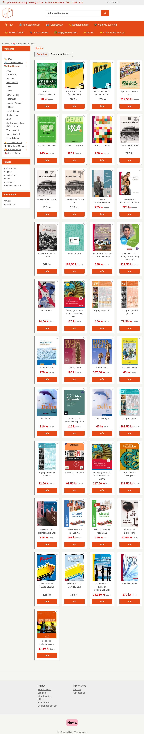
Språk (9, 119)
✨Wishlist (88, 32)
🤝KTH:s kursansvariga (112, 32)
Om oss (7, 201)
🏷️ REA (9, 24)
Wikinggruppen (80, 732)
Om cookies (9, 204)
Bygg (8, 70)
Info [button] (47, 106)
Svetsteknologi (13, 134)
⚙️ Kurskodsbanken (29, 24)
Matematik (11, 99)
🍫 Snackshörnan (39, 32)
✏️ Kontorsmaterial (78, 24)
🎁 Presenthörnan (14, 32)
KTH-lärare (9, 182)
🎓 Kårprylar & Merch (105, 24)
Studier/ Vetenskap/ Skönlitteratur (15, 124)
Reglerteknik (12, 115)
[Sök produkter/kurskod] (73, 13)
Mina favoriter (10, 175)
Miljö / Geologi (12, 111)
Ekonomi (10, 78)
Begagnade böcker (12, 186)
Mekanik (10, 107)
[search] (105, 13)
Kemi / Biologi (12, 95)
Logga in (8, 172)
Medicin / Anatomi (14, 103)
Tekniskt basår (12, 138)
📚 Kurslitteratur (54, 24)
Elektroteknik (12, 82)
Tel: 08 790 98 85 (113, 2)
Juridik (9, 91)
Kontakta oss (10, 168)
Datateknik (11, 74)
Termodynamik (13, 130)
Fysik (8, 87)
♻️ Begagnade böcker (65, 32)
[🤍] (16, 55)
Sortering (42, 54)
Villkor (7, 179)
